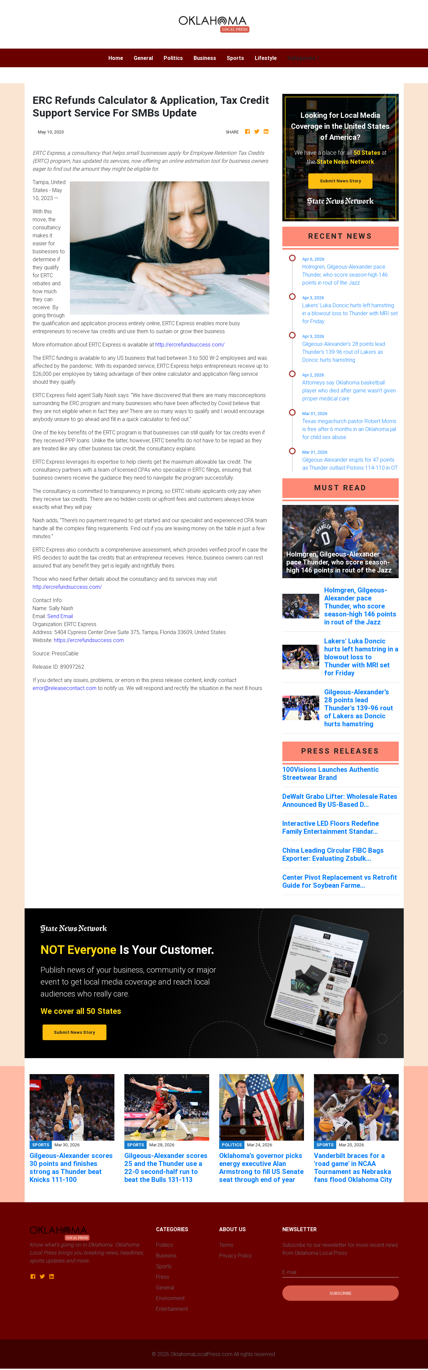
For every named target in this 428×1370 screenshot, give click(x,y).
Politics (173, 58)
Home (118, 57)
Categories (301, 58)
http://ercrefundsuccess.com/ (189, 344)
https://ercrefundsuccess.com (89, 640)
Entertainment (172, 1308)
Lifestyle (266, 58)
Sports (235, 58)
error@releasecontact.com (64, 688)
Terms (226, 1245)
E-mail (289, 1272)
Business (205, 58)
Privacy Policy (235, 1255)
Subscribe (341, 1293)
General (143, 58)
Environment (170, 1298)
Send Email (60, 616)
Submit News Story (340, 181)
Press (162, 1276)
